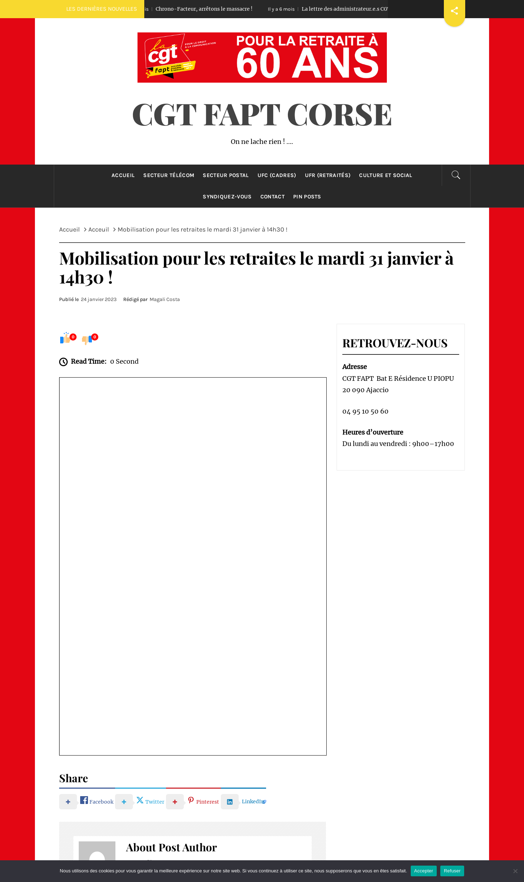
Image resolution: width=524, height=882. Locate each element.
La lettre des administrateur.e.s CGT (340, 9)
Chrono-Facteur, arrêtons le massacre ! (198, 9)
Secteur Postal (226, 175)
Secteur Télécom (168, 175)
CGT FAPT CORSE (262, 113)
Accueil (123, 175)
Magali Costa (165, 299)
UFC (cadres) (277, 175)
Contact (272, 196)
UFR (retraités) (328, 175)
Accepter (423, 870)
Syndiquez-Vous (227, 196)
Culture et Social (385, 175)
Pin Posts (307, 196)
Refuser (452, 870)
